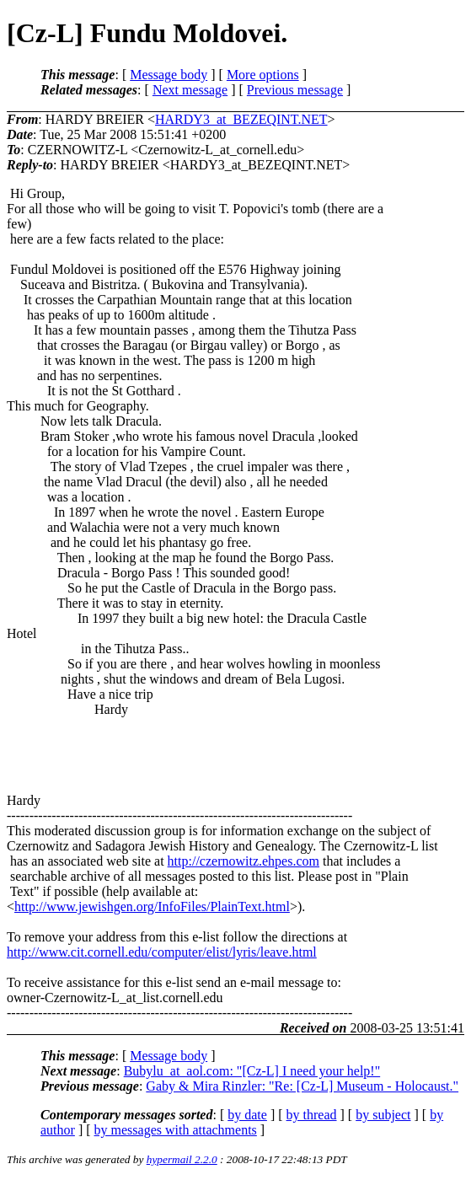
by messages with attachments (175, 1130)
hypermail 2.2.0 (182, 1159)
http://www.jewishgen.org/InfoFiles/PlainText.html (152, 906)
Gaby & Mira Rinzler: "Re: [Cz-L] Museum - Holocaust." (302, 1086)
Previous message (295, 90)
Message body (168, 74)
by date (247, 1115)
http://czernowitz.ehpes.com (243, 861)
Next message (190, 90)
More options (263, 74)
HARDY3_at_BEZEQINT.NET (241, 119)
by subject (383, 1115)
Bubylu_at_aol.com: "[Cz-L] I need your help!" (252, 1071)
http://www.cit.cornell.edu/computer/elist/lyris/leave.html (162, 952)
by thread (311, 1115)
